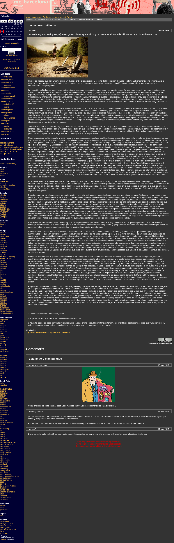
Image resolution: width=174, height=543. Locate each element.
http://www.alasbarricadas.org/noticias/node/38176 (48, 332)
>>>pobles (5, 123)
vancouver (4, 211)
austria (3, 241)
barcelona (4, 243)
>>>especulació (7, 99)
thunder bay (5, 209)
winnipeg (3, 217)
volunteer (4, 533)
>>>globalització (7, 104)
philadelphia (5, 460)
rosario (3, 341)
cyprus (2, 254)
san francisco (5, 474)
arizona (3, 391)
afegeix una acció (12, 43)
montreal (3, 201)
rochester (4, 468)
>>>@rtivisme (6, 77)
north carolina (5, 452)
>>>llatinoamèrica (8, 118)
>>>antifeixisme (7, 82)
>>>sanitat (5, 126)
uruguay (3, 349)
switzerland (4, 308)
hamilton (3, 197)
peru (2, 336)
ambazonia (4, 181)
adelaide (3, 357)
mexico (3, 334)
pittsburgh (4, 462)
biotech (3, 516)
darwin (2, 363)
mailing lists (5, 527)
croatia (3, 252)
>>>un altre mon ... (8, 132)
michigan (3, 438)
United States (6, 389)
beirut (2, 506)
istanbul (3, 270)
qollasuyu (4, 339)
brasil (2, 324)
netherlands (5, 286)
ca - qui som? (5, 153)
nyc (1, 456)
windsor (3, 215)
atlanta (3, 395)
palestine (3, 510)
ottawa (2, 205)
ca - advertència (6, 145)
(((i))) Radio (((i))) (11, 68)
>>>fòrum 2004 (7, 101)
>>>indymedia (6, 112)
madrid (3, 280)
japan (2, 223)
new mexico (5, 448)
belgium (3, 244)
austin (2, 397)
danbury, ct (4, 415)
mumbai (3, 385)
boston (3, 403)
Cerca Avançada (11, 55)
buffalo (3, 405)
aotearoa (3, 359)
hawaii (2, 419)
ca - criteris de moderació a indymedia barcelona (11, 150)
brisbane (3, 361)
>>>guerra (5, 107)
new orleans (5, 450)
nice (2, 288)
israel (2, 508)
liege (2, 276)
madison (3, 432)
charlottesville (5, 407)
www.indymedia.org (8, 163)
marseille (3, 282)
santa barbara (5, 478)
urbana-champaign (7, 492)
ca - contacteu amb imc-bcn (11, 147)
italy (1, 272)
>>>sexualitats (6, 129)
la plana (3, 274)
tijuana (2, 347)
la (1, 430)
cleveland (4, 411)
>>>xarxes (5, 134)
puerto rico (4, 337)
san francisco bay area (9, 476)
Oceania (3, 355)
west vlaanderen (6, 314)
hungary (3, 266)
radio (2, 171)
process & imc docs (8, 529)
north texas (4, 454)
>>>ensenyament (8, 96)
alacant (3, 233)
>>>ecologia (6, 93)
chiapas (3, 326)
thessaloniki (5, 310)
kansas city (4, 428)
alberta (3, 195)
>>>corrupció (6, 85)
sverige (3, 306)
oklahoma (4, 458)
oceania (3, 371)
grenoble (3, 264)
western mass (5, 498)
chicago (3, 409)
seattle (2, 482)
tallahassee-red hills (8, 486)
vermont (3, 496)
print (2, 169)
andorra (3, 235)
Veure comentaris (33, 17)
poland (3, 296)
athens (3, 239)
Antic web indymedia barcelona (11, 60)
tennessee (4, 488)
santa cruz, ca (6, 480)
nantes (3, 284)
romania (3, 300)
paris (2, 294)
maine (2, 434)
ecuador (3, 332)
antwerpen (4, 237)
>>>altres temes (7, 80)
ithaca (2, 427)
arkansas (4, 393)
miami (2, 436)
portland (3, 464)
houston (3, 421)
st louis (3, 484)
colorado (3, 413)
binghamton (5, 401)
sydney (3, 377)
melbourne (4, 369)
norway (3, 290)
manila (2, 225)
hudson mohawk (6, 423)
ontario (3, 203)
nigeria (3, 187)
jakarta (3, 365)
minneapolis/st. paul (8, 442)
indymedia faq (6, 525)
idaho (2, 425)
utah (2, 494)
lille (1, 278)
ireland (3, 268)
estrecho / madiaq (7, 185)
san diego (4, 472)
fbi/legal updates (6, 523)
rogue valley (5, 470)
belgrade (3, 246)
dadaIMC (4, 539)
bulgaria (3, 250)
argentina (4, 320)
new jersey (4, 446)
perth (2, 373)
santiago (3, 343)
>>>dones (5, 90)
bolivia (2, 322)
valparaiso (4, 351)
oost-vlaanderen (6, 292)
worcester (4, 500)
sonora (3, 345)
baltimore (4, 399)
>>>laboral (5, 115)
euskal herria (5, 258)
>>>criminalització (8, 88)
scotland (3, 304)
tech (2, 531)
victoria (3, 213)
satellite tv (4, 173)
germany (3, 262)
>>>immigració (7, 110)
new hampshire (6, 444)
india (2, 383)
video (2, 175)
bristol (2, 248)
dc (1, 417)
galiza (2, 260)
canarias (3, 183)
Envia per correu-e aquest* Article (58, 17)
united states (5, 490)
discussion (4, 521)
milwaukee (4, 440)
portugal (3, 298)
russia (2, 302)
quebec (3, 207)
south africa (5, 189)
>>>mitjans (5, 121)
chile (2, 328)
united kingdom (6, 312)
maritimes (4, 199)
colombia (3, 330)
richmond (4, 466)
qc (1, 227)
